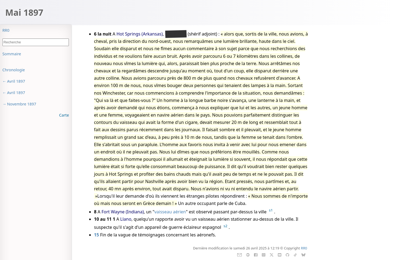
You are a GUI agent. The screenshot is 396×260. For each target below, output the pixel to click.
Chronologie (13, 69)
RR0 (5, 30)
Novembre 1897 (21, 104)
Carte (64, 115)
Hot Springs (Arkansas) (140, 34)
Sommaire (11, 53)
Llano (125, 219)
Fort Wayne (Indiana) (123, 212)
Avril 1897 (16, 81)
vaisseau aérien (170, 212)
